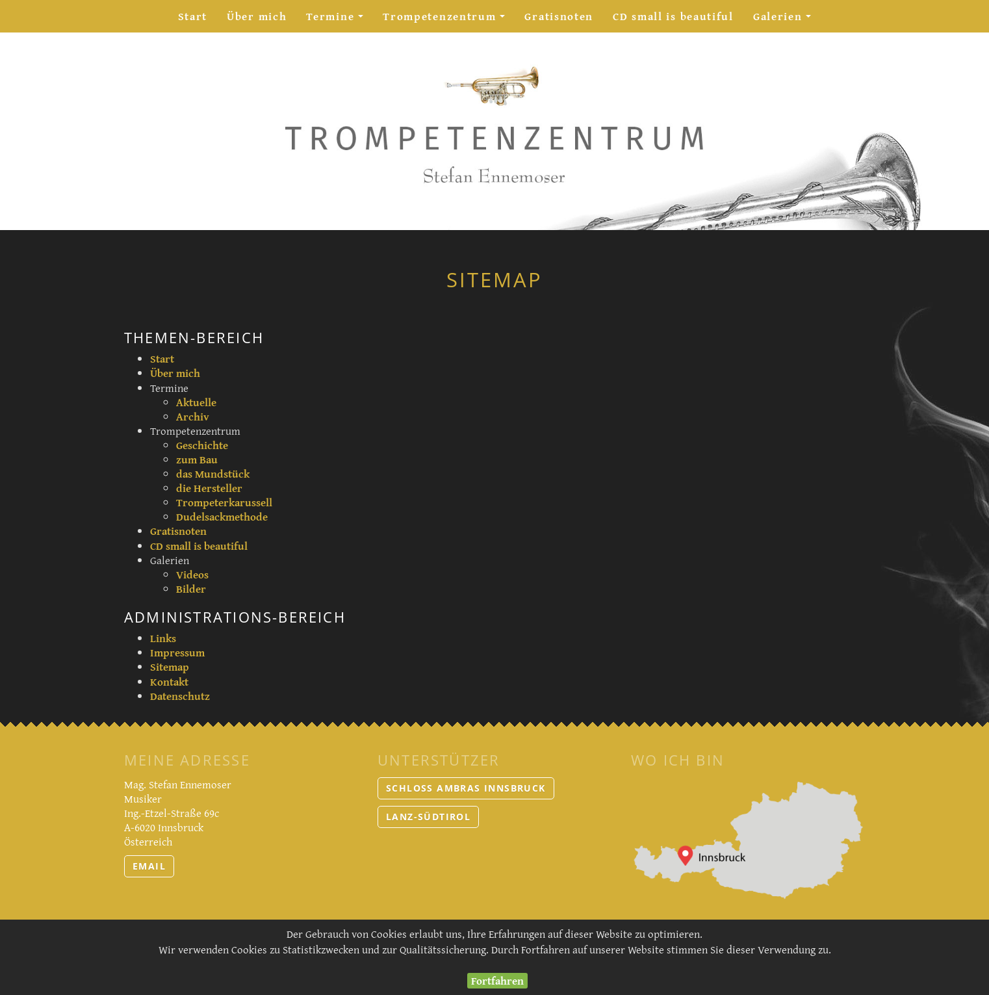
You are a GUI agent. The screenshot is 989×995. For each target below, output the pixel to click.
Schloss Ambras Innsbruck (466, 788)
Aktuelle (196, 402)
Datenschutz (180, 696)
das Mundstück (213, 473)
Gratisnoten (558, 16)
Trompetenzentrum (449, 20)
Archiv (192, 416)
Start (193, 16)
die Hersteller (209, 488)
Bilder (191, 588)
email (149, 866)
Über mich (257, 16)
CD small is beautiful (673, 16)
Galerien (787, 20)
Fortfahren (497, 981)
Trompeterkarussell (224, 502)
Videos (192, 574)
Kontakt (169, 681)
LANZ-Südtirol (428, 816)
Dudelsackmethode (222, 516)
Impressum (177, 652)
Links (163, 638)
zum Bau (197, 459)
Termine (339, 20)
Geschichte (202, 445)
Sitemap (169, 666)
